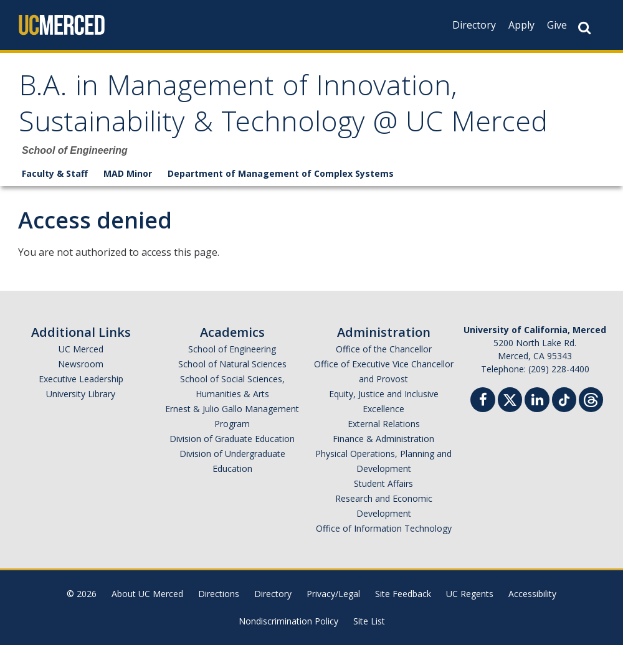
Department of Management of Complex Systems (281, 173)
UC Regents (469, 594)
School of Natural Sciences (232, 364)
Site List (369, 621)
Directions (218, 594)
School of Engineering (232, 349)
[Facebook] (482, 401)
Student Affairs (383, 483)
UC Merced (81, 349)
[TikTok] (564, 398)
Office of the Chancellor (384, 349)
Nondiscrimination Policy (288, 621)
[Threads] (591, 398)
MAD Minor (127, 173)
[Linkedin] (537, 401)
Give (557, 25)
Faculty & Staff (55, 173)
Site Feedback (403, 594)
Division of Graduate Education (232, 439)
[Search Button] (584, 28)
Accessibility (532, 594)
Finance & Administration (383, 439)
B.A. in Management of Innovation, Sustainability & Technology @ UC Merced (283, 107)
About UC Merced (147, 594)
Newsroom (80, 364)
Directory (474, 25)
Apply (521, 25)
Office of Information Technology (384, 528)
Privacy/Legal (333, 594)
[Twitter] (510, 398)
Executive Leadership (81, 379)
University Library (80, 394)
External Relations (384, 424)
